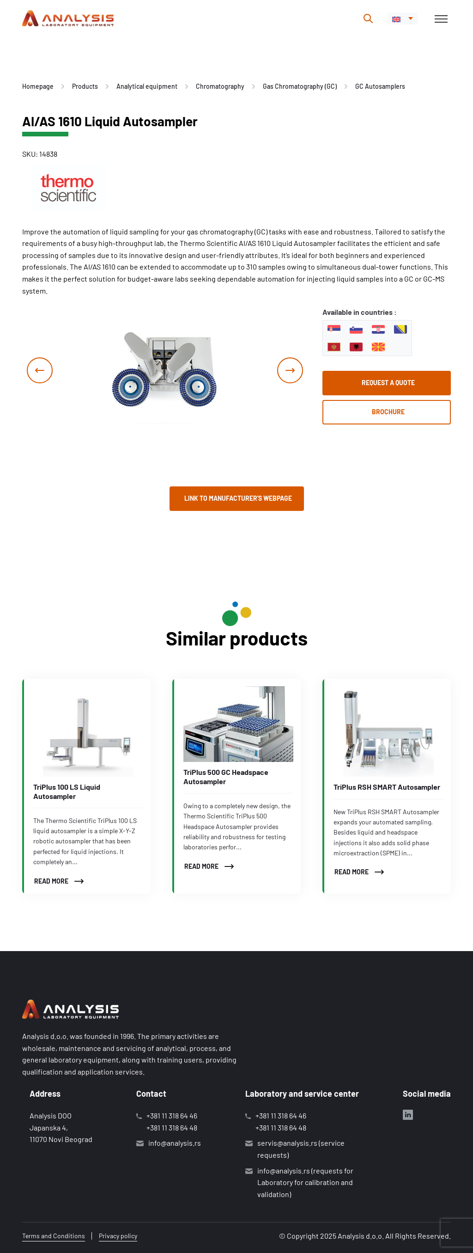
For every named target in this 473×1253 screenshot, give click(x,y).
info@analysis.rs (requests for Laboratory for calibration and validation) (305, 1182)
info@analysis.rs (174, 1142)
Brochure (388, 412)
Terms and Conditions (53, 1236)
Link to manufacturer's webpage (238, 498)
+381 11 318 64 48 (171, 1127)
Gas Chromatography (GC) (300, 86)
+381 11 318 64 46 (171, 1115)
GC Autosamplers (380, 86)
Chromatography (220, 86)
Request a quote (388, 383)
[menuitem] (403, 18)
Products (85, 86)
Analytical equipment (146, 86)
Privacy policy (118, 1236)
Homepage (38, 86)
